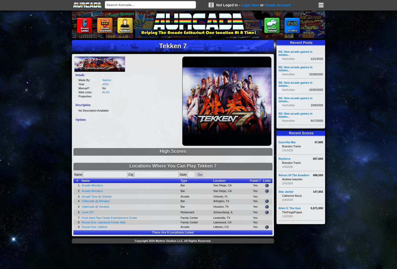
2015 (105, 84)
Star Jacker (286, 191)
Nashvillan (288, 58)
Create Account (278, 5)
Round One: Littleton (94, 226)
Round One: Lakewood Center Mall (103, 222)
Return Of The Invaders (294, 175)
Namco (106, 80)
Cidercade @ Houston (95, 206)
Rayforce (284, 158)
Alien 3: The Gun (290, 208)
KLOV (106, 92)
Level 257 (88, 212)
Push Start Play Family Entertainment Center (109, 217)
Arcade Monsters (92, 185)
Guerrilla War (287, 142)
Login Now (250, 5)
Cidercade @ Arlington (96, 201)
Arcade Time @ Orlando (97, 196)
